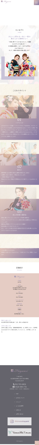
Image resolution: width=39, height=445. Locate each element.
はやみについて (20, 398)
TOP (17, 394)
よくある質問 (19, 406)
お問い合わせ (19, 414)
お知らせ (18, 410)
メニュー (18, 402)
